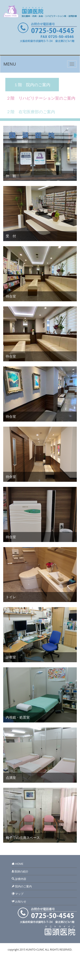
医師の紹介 (21, 871)
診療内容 (20, 879)
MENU (9, 64)
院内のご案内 (23, 886)
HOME (19, 864)
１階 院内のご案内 (32, 84)
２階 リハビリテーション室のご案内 (40, 98)
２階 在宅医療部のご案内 (30, 111)
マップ (19, 894)
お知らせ (20, 901)
